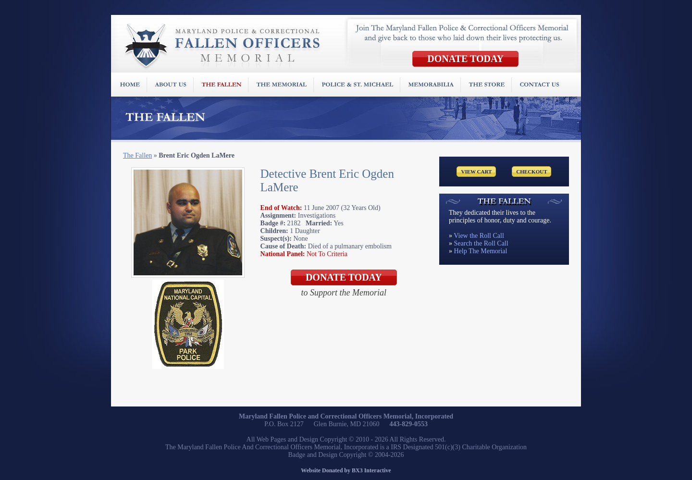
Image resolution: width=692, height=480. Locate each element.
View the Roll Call (479, 235)
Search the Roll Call (481, 243)
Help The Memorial (480, 251)
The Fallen (137, 155)
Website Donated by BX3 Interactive (346, 470)
